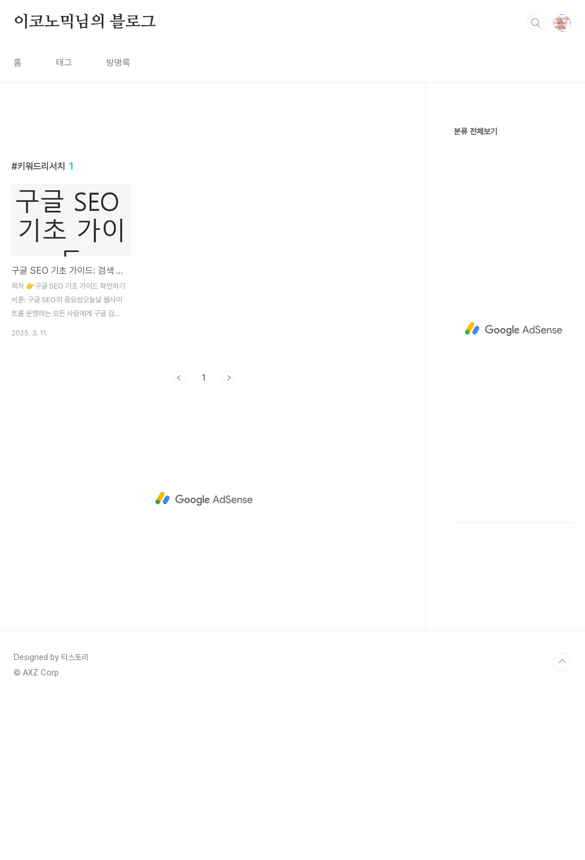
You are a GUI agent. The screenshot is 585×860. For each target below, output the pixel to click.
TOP (562, 822)
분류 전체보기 (475, 131)
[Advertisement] (203, 221)
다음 (228, 538)
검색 (535, 22)
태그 (64, 62)
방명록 (118, 62)
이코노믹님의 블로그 (85, 22)
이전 (179, 538)
